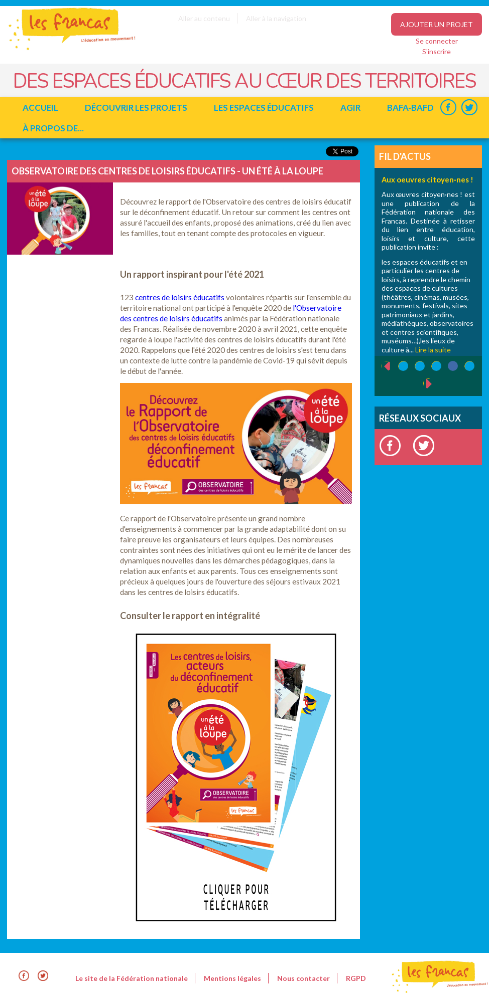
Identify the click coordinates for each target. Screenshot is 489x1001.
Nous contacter (303, 978)
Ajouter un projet (436, 24)
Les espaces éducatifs (264, 107)
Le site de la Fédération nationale (131, 978)
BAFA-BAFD (410, 107)
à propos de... (53, 128)
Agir (350, 107)
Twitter (469, 107)
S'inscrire (436, 51)
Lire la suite (433, 349)
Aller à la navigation (276, 18)
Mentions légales (232, 978)
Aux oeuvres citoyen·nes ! (427, 179)
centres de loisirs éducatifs (179, 297)
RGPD (356, 978)
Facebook (448, 107)
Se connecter (437, 41)
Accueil (40, 107)
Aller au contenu (204, 18)
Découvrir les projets (136, 107)
